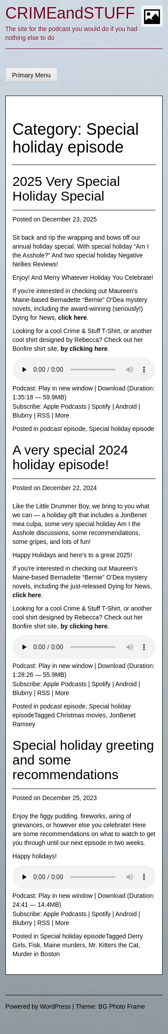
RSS (43, 415)
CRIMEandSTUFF (70, 13)
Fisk (34, 945)
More (62, 415)
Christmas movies (81, 715)
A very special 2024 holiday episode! (70, 457)
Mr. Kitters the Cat (113, 945)
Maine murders (64, 945)
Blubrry (22, 415)
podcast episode (62, 428)
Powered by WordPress (38, 1006)
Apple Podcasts (64, 406)
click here (72, 317)
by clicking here (84, 348)
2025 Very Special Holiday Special (66, 188)
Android (125, 406)
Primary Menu (31, 75)
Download (111, 388)
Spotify (101, 406)
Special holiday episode (121, 428)
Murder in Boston (36, 954)
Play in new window (65, 388)
